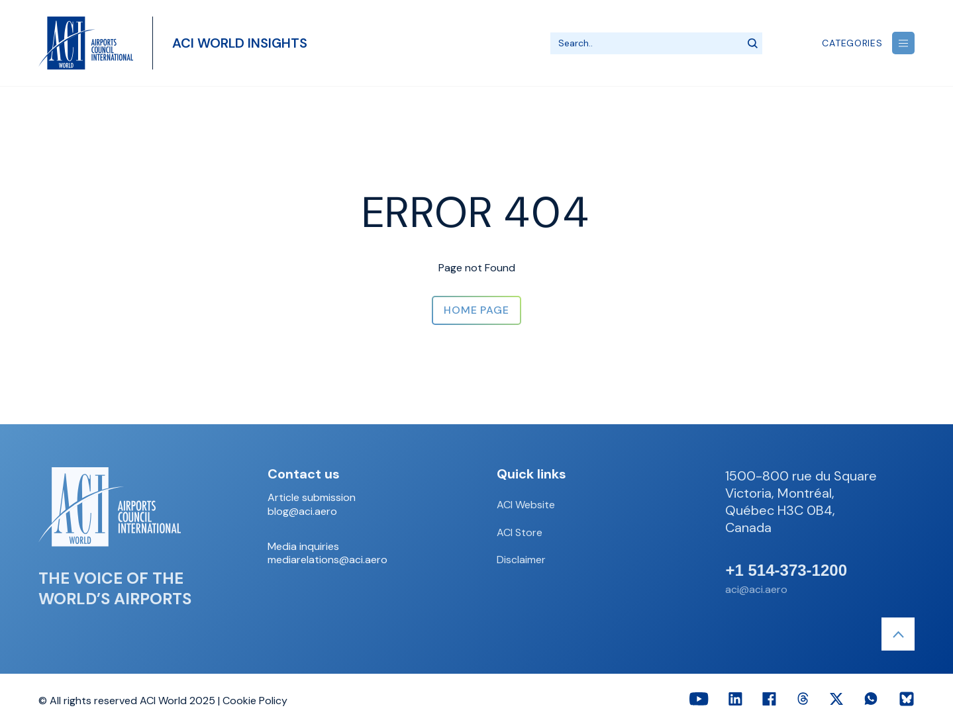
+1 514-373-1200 (786, 570)
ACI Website (526, 505)
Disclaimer (521, 560)
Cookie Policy (255, 700)
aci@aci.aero (756, 589)
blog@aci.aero (302, 511)
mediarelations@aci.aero (327, 560)
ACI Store (519, 532)
